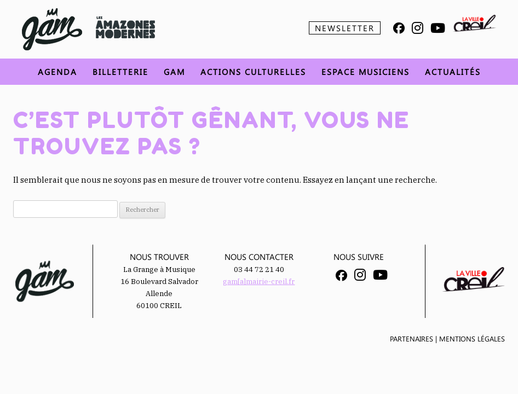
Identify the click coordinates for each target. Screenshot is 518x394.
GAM (174, 71)
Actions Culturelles (253, 71)
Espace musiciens (365, 71)
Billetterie (120, 71)
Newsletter (345, 27)
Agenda (57, 71)
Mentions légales (472, 338)
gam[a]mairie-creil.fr (259, 281)
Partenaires (411, 338)
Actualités (453, 71)
